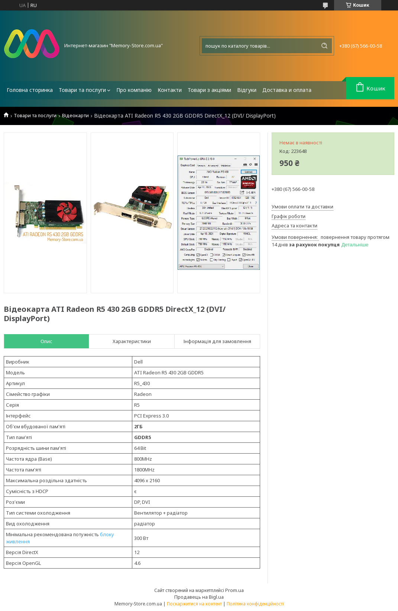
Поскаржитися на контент (194, 604)
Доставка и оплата (286, 89)
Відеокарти (75, 115)
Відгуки (246, 89)
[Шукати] (324, 45)
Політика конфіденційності (255, 604)
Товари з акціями (209, 89)
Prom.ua (234, 590)
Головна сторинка (30, 89)
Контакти (170, 89)
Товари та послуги (82, 89)
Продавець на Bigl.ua (199, 597)
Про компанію (134, 89)
